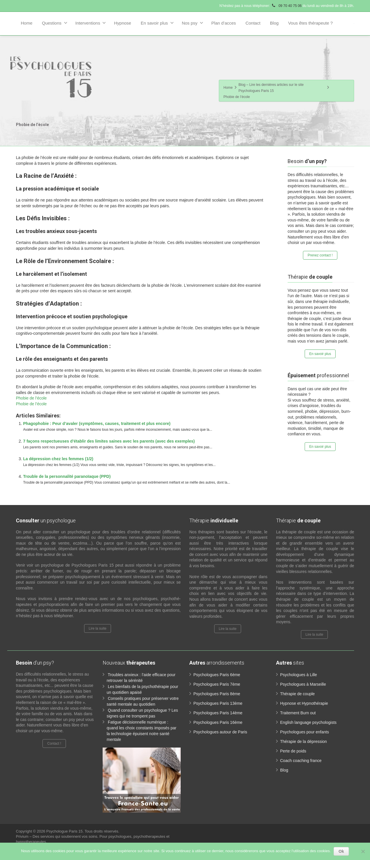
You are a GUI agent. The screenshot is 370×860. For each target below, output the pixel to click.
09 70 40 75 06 (286, 6)
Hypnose (122, 23)
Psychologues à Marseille (303, 684)
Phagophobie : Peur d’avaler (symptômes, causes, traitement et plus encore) (97, 423)
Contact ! (54, 743)
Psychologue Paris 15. (65, 831)
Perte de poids (293, 751)
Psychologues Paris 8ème (216, 693)
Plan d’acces (223, 23)
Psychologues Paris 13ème (218, 703)
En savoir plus (157, 22)
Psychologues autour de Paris (220, 732)
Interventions (90, 22)
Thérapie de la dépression (303, 741)
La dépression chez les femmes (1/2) (58, 458)
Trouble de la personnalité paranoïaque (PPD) (67, 476)
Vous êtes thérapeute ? (310, 23)
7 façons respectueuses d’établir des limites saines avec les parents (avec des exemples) (109, 441)
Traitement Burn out (298, 713)
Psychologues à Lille (298, 674)
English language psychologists (308, 722)
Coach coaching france (300, 760)
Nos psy (192, 22)
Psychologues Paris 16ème (218, 722)
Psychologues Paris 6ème (216, 674)
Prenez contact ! (320, 255)
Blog (274, 23)
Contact (252, 23)
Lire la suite (97, 628)
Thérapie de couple (297, 693)
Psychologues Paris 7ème (216, 684)
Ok (341, 851)
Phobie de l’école (31, 398)
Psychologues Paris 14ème (218, 713)
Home (26, 23)
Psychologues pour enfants (304, 732)
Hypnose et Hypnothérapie (304, 703)
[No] (363, 851)
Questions (54, 22)
